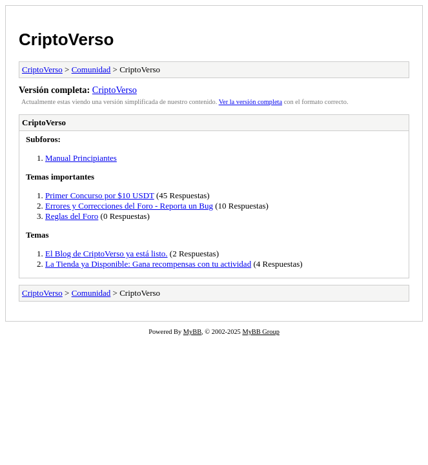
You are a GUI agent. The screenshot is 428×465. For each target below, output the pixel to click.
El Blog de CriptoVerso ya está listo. (106, 253)
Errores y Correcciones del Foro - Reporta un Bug (129, 206)
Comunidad (91, 69)
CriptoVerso (66, 39)
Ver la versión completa (250, 101)
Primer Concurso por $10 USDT (99, 195)
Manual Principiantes (81, 158)
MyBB (192, 331)
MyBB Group (260, 331)
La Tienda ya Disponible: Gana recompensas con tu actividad (148, 264)
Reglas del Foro (71, 216)
